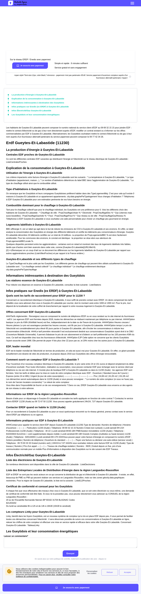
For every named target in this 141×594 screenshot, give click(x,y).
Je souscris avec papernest (30, 65)
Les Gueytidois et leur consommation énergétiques (33, 113)
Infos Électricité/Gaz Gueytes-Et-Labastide (30, 109)
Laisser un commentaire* (70, 539)
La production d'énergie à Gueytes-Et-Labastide (32, 94)
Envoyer (70, 552)
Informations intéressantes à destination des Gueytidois (35, 102)
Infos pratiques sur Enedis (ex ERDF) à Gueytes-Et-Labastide (37, 106)
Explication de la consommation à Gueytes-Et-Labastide (35, 98)
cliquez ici (102, 557)
